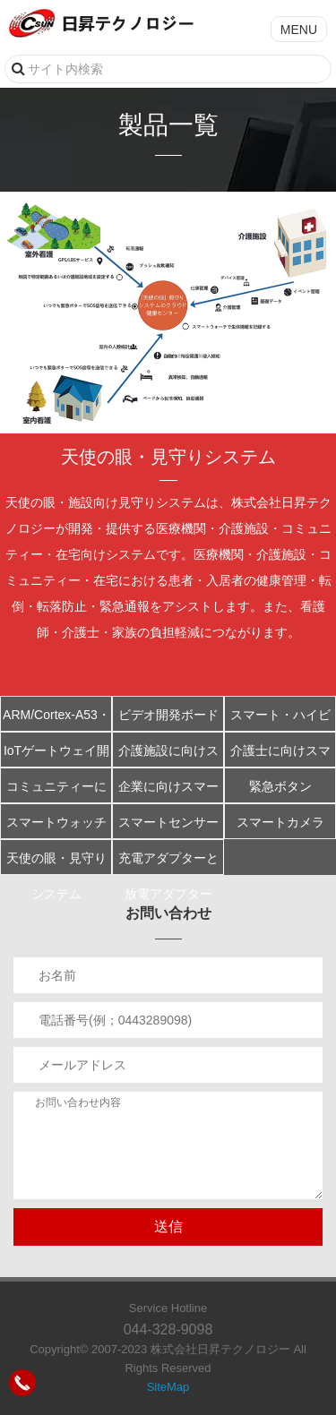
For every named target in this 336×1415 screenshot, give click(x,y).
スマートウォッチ (56, 822)
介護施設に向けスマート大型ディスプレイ (168, 755)
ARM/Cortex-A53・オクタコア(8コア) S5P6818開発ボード (56, 720)
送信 (168, 1226)
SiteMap (168, 1387)
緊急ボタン (280, 786)
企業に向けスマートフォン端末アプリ (168, 791)
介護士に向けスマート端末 (280, 755)
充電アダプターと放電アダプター (168, 863)
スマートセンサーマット (168, 827)
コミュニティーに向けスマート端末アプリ (56, 791)
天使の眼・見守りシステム (56, 863)
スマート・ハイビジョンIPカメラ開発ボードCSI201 (280, 720)
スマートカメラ (280, 822)
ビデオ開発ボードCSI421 (168, 720)
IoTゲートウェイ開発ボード (56, 755)
